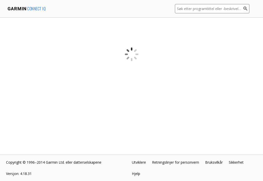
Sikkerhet (236, 162)
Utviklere (139, 162)
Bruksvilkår (214, 162)
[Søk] (246, 8)
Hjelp (136, 173)
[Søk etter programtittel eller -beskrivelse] (209, 8)
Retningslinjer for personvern (175, 162)
